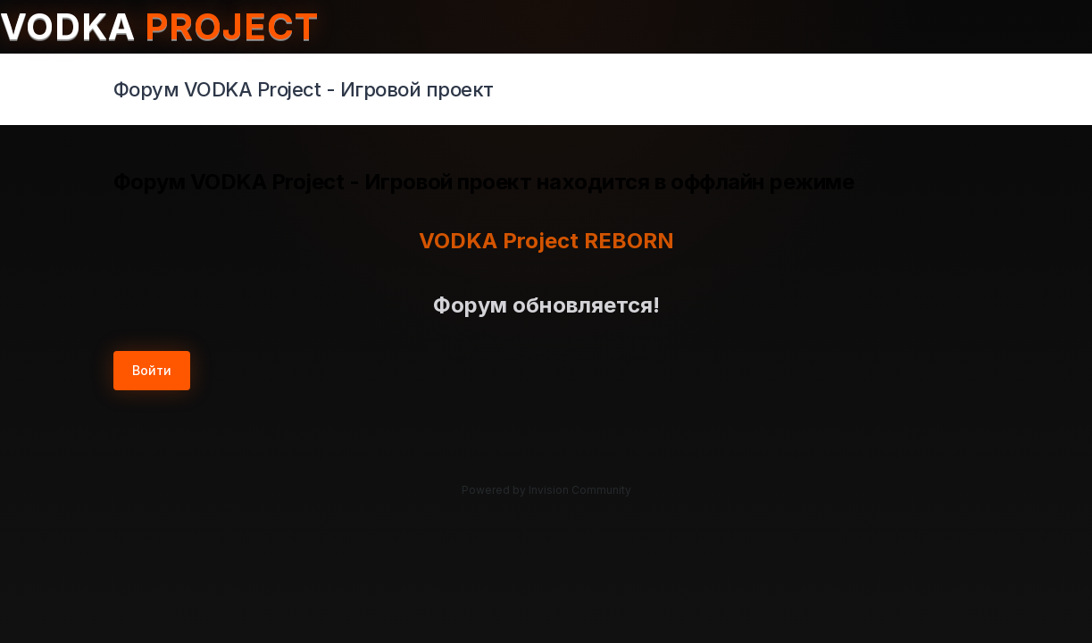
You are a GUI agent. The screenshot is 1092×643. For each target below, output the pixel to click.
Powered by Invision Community (546, 490)
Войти (151, 370)
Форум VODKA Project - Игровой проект (303, 89)
